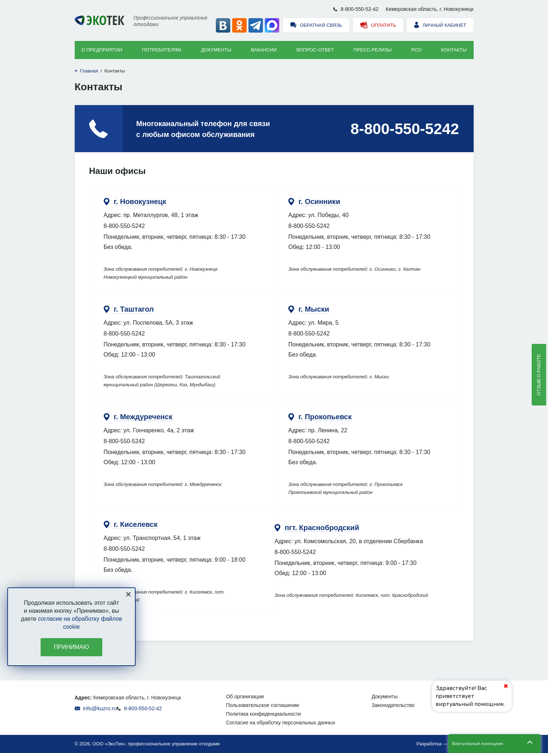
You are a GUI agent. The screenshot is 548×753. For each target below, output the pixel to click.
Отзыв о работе (538, 375)
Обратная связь (316, 25)
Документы (216, 50)
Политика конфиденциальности (263, 714)
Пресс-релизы (372, 50)
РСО (416, 50)
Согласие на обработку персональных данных (280, 722)
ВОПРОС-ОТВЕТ (315, 50)
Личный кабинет (440, 25)
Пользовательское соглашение (262, 705)
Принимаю (71, 647)
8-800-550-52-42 (359, 9)
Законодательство (393, 705)
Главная (89, 71)
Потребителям (161, 50)
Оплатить (378, 25)
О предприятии (102, 50)
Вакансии (264, 50)
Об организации (245, 696)
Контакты (453, 50)
